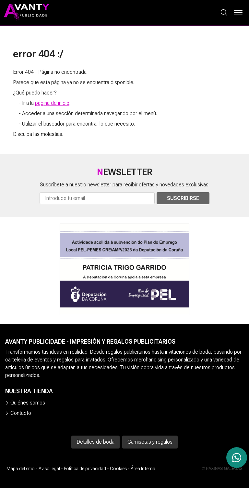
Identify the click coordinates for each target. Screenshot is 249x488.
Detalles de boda (95, 442)
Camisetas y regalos (149, 442)
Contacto (20, 413)
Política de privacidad (85, 468)
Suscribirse (183, 198)
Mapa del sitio (20, 468)
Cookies (118, 468)
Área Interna (143, 468)
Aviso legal (49, 468)
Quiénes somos (27, 403)
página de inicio (52, 103)
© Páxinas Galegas (222, 468)
